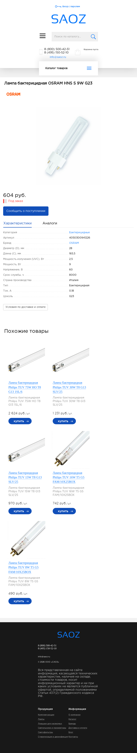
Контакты (73, 737)
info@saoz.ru (58, 57)
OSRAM (74, 243)
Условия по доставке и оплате (25, 307)
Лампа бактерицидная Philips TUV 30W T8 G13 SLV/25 (69, 387)
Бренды (72, 723)
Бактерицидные (79, 232)
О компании (74, 715)
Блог (70, 732)
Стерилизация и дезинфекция (53, 737)
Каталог (72, 719)
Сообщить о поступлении (25, 211)
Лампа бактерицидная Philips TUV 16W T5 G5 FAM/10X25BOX (69, 477)
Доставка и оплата (77, 728)
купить (19, 421)
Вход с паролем (71, 6)
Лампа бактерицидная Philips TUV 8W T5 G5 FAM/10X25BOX (23, 567)
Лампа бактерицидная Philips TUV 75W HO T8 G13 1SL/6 (24, 387)
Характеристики (17, 223)
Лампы (41, 719)
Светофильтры (45, 732)
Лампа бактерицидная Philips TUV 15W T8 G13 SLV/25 (25, 477)
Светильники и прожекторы (52, 728)
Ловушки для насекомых (50, 723)
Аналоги (50, 223)
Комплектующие (46, 715)
